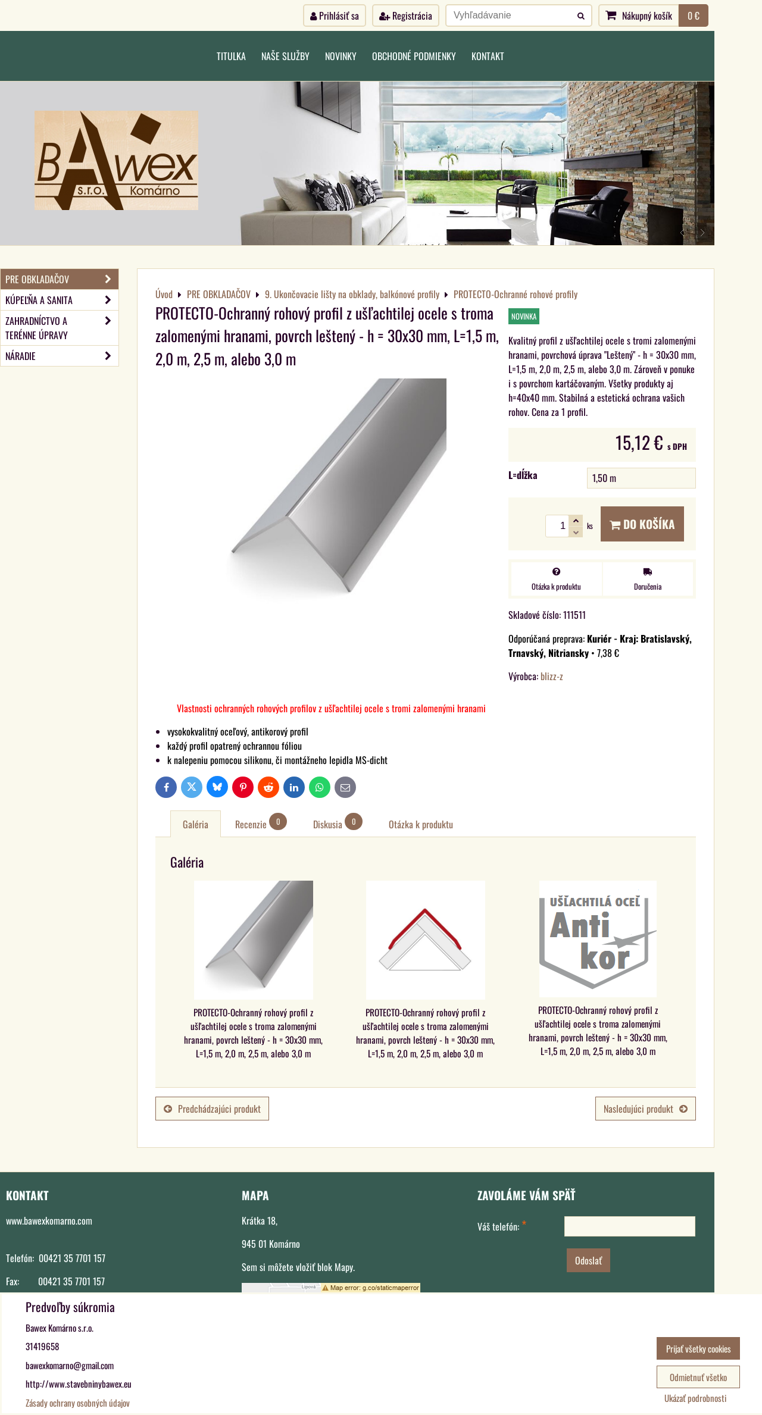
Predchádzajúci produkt (212, 1108)
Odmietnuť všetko (698, 1376)
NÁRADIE (61, 356)
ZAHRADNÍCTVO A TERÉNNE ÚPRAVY (61, 328)
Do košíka (642, 524)
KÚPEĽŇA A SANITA (61, 300)
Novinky (341, 56)
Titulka (231, 56)
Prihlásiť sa (334, 15)
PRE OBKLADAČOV (61, 279)
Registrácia (405, 15)
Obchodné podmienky (414, 56)
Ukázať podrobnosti (695, 1398)
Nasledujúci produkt (646, 1108)
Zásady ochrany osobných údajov (78, 1402)
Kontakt (487, 56)
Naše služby (285, 56)
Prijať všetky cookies (698, 1348)
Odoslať (588, 1260)
